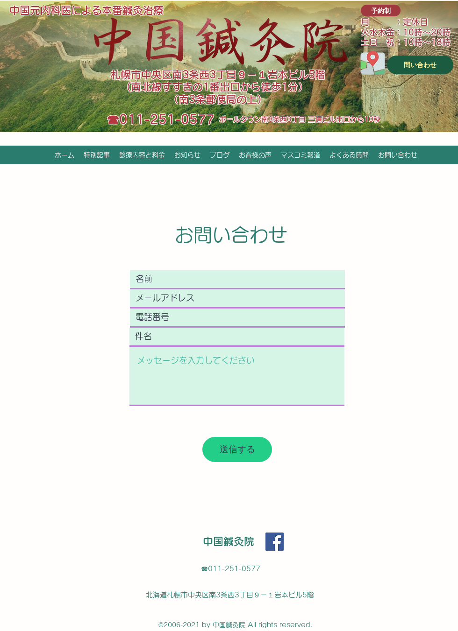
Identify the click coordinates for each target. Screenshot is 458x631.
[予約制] (381, 10)
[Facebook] (274, 542)
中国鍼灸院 (228, 541)
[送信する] (237, 449)
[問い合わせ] (420, 65)
